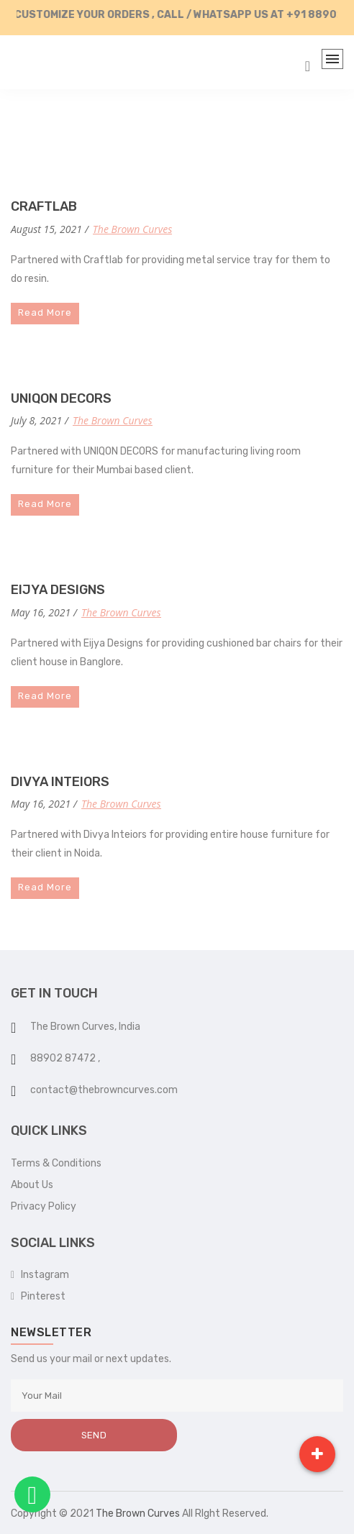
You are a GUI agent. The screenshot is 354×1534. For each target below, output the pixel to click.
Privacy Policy (43, 1206)
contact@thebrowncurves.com (104, 1090)
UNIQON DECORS (61, 398)
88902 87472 (64, 1058)
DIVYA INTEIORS (60, 782)
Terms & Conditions (56, 1163)
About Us (32, 1185)
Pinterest (38, 1296)
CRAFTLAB (44, 206)
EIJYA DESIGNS (58, 590)
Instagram (40, 1275)
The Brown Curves (132, 229)
